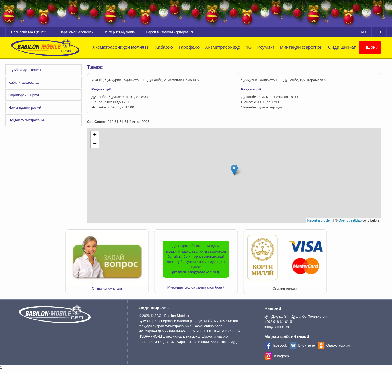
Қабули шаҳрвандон (24, 82)
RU (363, 32)
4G (249, 47)
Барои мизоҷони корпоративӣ (170, 32)
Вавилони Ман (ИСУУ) (29, 32)
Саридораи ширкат (23, 95)
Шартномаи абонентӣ (76, 32)
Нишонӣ (369, 47)
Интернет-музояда (120, 32)
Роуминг (265, 47)
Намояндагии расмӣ (24, 107)
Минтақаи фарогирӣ (301, 47)
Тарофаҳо (189, 47)
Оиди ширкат (342, 47)
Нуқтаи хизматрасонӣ (26, 120)
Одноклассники (338, 345)
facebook (280, 345)
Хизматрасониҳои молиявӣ (120, 47)
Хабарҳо (164, 47)
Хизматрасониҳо (222, 47)
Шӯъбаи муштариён (24, 70)
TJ (379, 32)
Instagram (281, 356)
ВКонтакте (306, 345)
